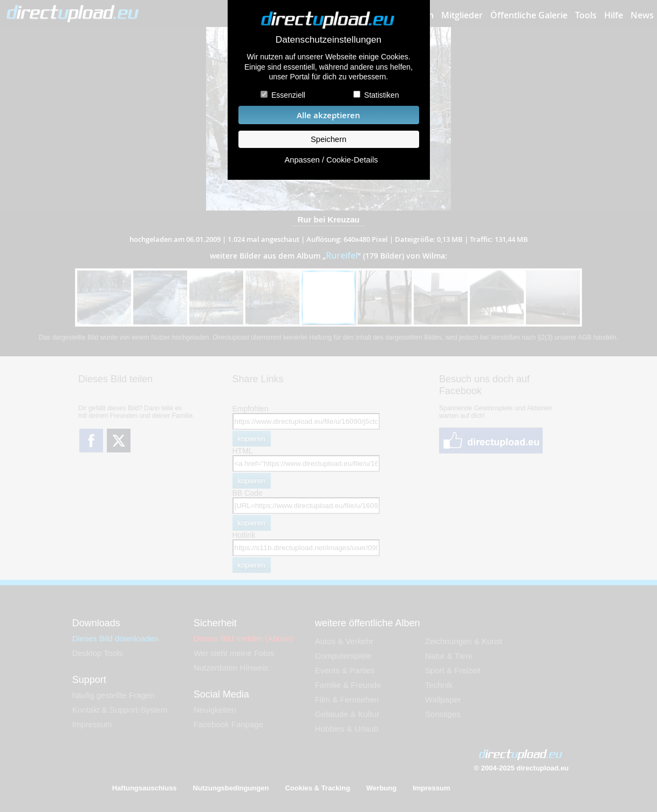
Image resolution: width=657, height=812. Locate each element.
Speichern (328, 139)
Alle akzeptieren (328, 115)
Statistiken (381, 95)
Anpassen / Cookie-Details (331, 159)
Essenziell (288, 95)
